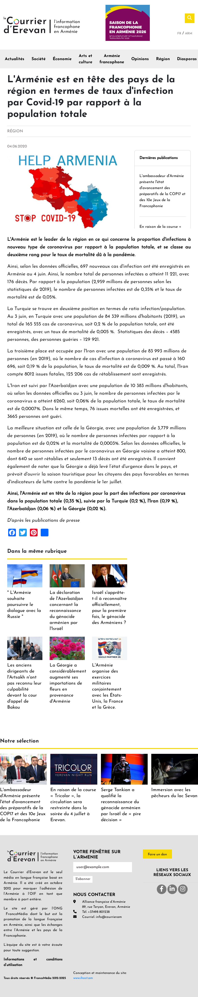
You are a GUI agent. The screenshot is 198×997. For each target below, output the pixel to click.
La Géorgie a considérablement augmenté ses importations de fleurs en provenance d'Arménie (68, 683)
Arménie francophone (111, 59)
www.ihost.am (83, 978)
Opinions (140, 59)
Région (163, 59)
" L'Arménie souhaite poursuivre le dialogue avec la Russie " (24, 605)
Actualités (14, 59)
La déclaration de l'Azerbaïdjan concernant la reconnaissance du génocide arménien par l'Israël (66, 611)
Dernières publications (158, 158)
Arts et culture (85, 59)
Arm (188, 33)
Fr (179, 33)
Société (39, 59)
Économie (62, 59)
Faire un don (157, 854)
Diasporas (187, 59)
